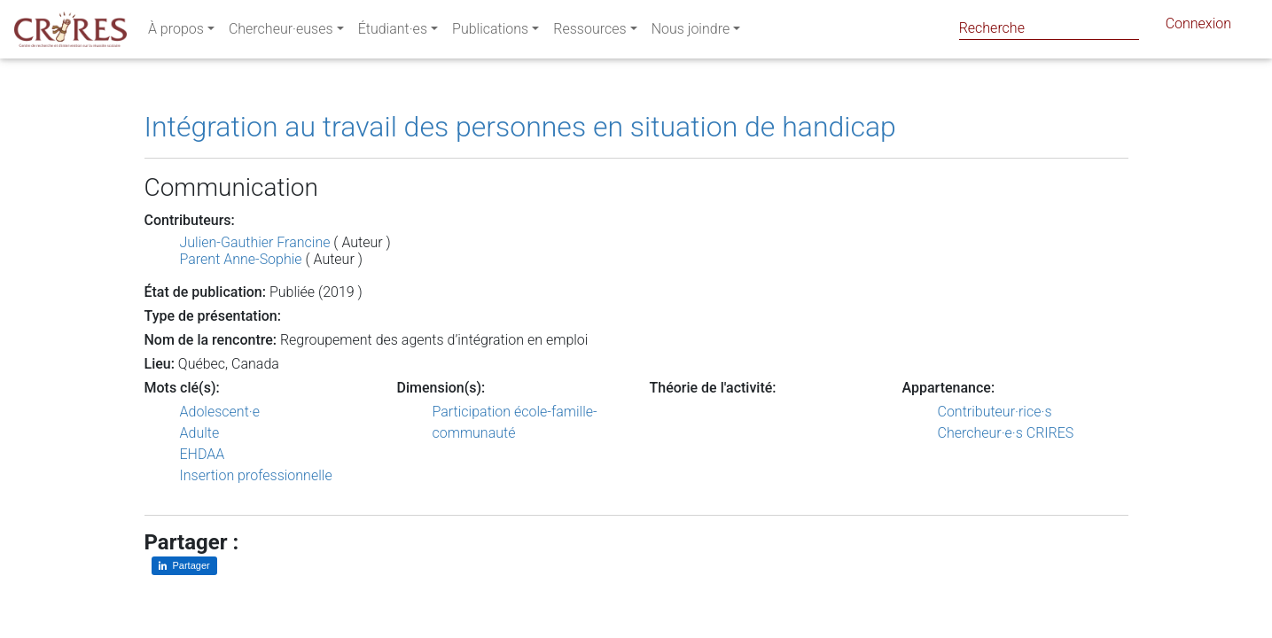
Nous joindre (691, 32)
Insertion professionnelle (256, 475)
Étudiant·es (392, 32)
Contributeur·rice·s (995, 411)
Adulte (200, 432)
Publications (490, 32)
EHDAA (202, 454)
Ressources (589, 32)
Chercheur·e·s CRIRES (1006, 432)
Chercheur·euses (281, 32)
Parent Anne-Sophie (241, 259)
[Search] (1049, 27)
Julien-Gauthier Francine (255, 242)
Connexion (1198, 27)
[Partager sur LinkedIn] (184, 565)
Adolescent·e (220, 411)
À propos (176, 32)
